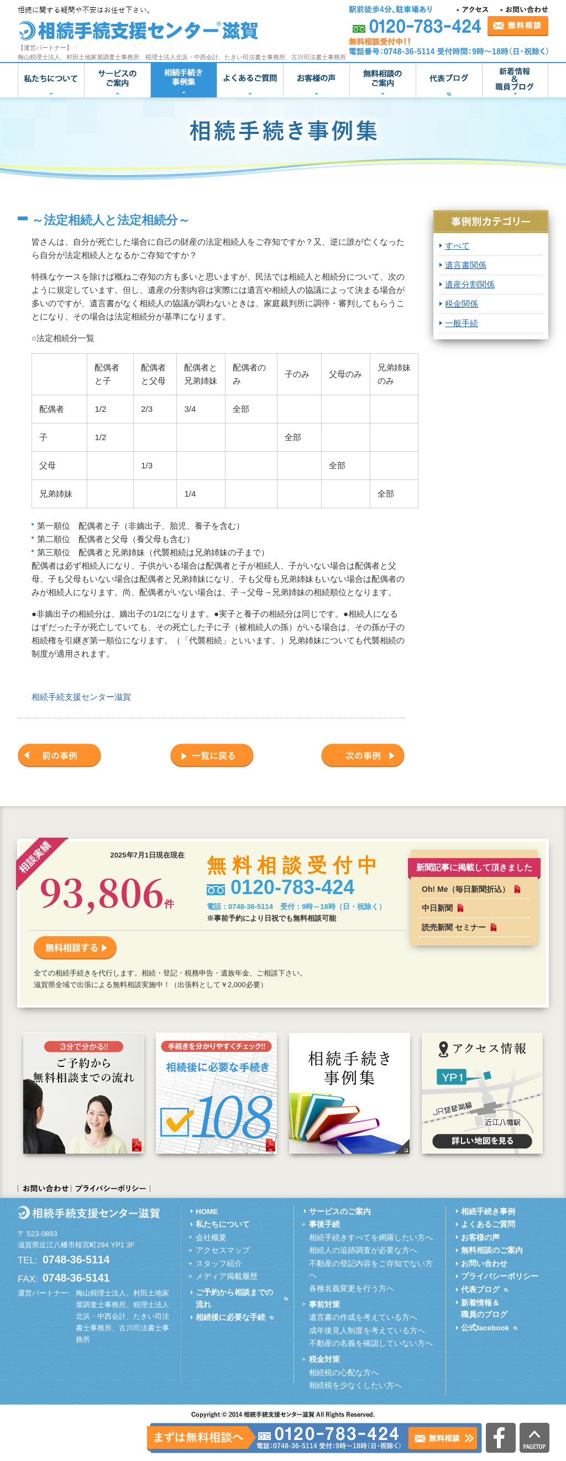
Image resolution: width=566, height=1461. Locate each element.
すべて (457, 245)
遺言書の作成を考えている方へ (363, 1317)
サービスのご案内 (117, 80)
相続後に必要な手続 (230, 1317)
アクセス (474, 9)
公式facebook (485, 1328)
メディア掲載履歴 (227, 1276)
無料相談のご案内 (382, 80)
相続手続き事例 (488, 1211)
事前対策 (324, 1304)
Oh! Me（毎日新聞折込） (466, 889)
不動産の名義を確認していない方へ (371, 1343)
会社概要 (211, 1237)
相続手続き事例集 (183, 80)
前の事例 (59, 755)
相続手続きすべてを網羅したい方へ (371, 1237)
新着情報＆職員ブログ (515, 80)
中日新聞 (437, 908)
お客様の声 (316, 80)
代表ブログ (449, 80)
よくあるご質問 (250, 80)
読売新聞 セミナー (454, 927)
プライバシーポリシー (111, 1188)
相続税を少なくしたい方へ (355, 1385)
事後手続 (324, 1224)
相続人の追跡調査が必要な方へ (363, 1250)
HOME (207, 1211)
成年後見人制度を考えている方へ (367, 1330)
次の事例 (363, 755)
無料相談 (518, 26)
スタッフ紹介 (219, 1263)
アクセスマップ (223, 1250)
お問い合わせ (524, 9)
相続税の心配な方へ (344, 1373)
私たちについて (51, 80)
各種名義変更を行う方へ (351, 1288)
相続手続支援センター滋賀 (81, 696)
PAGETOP (534, 1438)
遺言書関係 (465, 265)
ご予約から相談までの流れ (234, 1298)
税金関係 (461, 303)
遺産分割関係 (470, 284)
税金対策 (324, 1359)
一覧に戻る (212, 755)
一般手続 (461, 323)
